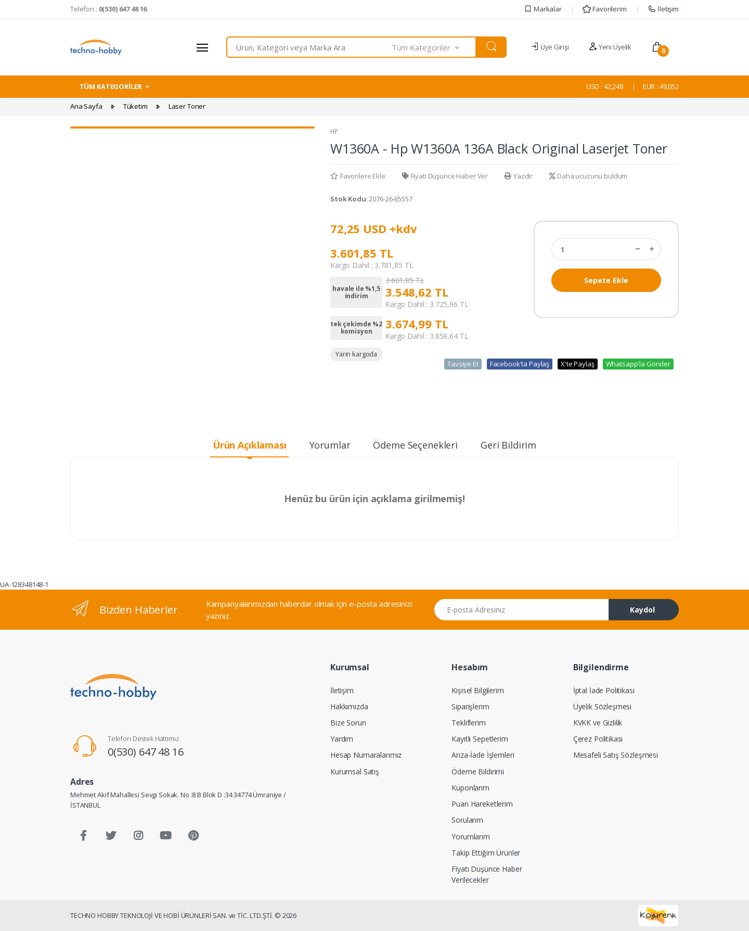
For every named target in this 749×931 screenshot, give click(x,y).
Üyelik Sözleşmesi (602, 706)
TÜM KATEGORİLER (111, 86)
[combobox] (309, 47)
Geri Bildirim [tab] (508, 445)
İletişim (663, 9)
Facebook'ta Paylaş (519, 363)
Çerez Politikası (598, 739)
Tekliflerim (468, 723)
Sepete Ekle (606, 280)
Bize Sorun (348, 723)
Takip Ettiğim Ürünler (485, 853)
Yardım (341, 739)
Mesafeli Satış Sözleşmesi (615, 755)
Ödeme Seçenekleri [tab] (415, 445)
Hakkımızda (349, 706)
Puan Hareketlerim (482, 804)
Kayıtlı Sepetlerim (479, 739)
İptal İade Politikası (604, 690)
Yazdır (519, 176)
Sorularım (467, 820)
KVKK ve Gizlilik (598, 723)
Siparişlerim (470, 706)
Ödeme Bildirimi (477, 771)
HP (334, 131)
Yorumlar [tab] (330, 445)
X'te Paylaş (577, 363)
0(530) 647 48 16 (146, 752)
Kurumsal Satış (354, 771)
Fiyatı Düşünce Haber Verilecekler (486, 874)
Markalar (543, 9)
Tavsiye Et (463, 363)
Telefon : (108, 9)
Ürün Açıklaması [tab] (250, 445)
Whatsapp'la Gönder (638, 363)
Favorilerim (604, 9)
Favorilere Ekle (357, 176)
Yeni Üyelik (610, 47)
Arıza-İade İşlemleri (482, 755)
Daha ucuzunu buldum (588, 176)
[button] (434, 47)
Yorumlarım (470, 836)
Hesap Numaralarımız (366, 755)
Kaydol (642, 610)
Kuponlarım (470, 788)
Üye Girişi (550, 47)
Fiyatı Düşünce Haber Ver (445, 176)
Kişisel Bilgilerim (477, 690)
